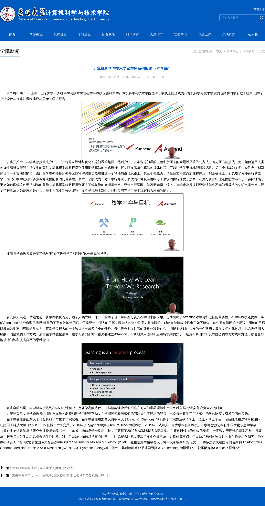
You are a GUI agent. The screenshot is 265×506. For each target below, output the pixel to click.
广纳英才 (228, 34)
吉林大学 (259, 9)
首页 (12, 34)
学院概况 (36, 34)
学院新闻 (248, 51)
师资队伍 (108, 34)
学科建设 (84, 34)
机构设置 (60, 34)
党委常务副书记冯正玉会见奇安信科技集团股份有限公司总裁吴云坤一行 (55, 475)
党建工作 (204, 34)
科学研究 (132, 34)
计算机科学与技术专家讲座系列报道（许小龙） (38, 468)
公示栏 (253, 34)
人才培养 (156, 34)
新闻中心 (232, 51)
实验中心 (180, 34)
